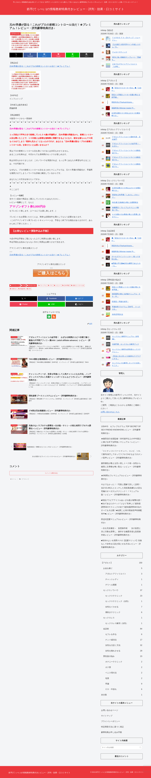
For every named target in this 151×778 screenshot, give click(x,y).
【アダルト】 (14, 285)
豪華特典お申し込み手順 (111, 732)
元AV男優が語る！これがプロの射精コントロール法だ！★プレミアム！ (39, 66)
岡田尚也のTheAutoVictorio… (123, 102)
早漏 (23, 285)
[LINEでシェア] (72, 55)
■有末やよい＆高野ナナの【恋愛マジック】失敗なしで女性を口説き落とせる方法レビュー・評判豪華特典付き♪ (121, 543)
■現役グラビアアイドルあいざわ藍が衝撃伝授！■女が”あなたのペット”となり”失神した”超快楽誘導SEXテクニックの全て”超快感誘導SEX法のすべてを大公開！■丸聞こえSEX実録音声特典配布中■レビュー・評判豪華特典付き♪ (121, 507)
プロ (50, 285)
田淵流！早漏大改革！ (120, 301)
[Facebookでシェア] (30, 55)
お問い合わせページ (109, 710)
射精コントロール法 (77, 285)
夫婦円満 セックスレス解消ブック (125, 344)
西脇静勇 (21, 289)
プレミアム (42, 285)
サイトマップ (106, 716)
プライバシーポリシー (110, 721)
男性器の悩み (31, 285)
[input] (122, 747)
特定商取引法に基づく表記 (112, 727)
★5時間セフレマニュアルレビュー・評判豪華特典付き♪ (121, 477)
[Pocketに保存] (58, 55)
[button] (86, 55)
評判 (29, 289)
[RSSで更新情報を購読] (54, 316)
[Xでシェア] (16, 55)
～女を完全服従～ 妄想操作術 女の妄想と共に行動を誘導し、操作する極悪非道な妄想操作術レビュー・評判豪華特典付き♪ (121, 531)
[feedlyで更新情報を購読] (49, 316)
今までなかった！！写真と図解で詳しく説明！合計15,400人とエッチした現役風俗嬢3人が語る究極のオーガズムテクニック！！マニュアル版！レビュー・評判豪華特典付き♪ (121, 489)
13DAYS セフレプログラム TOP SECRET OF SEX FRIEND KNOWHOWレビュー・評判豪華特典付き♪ (121, 429)
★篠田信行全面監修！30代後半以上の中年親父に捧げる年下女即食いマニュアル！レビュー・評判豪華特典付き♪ (121, 442)
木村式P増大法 (117, 314)
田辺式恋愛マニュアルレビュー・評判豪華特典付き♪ (121, 521)
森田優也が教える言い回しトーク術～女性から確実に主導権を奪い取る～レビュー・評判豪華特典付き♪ (121, 466)
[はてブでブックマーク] (44, 55)
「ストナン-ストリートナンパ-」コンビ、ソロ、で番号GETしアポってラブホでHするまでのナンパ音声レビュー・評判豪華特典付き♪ (121, 454)
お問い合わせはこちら (110, 412)
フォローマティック (119, 52)
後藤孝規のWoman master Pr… (123, 108)
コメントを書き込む (51, 473)
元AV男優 (65, 285)
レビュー (57, 285)
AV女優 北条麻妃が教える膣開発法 (125, 202)
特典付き (13, 289)
